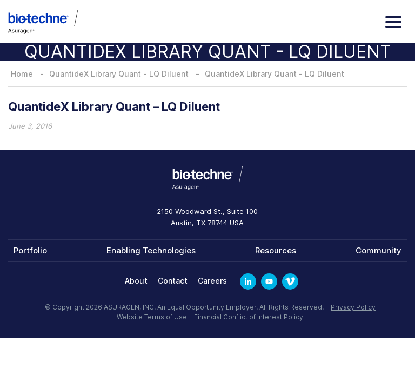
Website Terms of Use (152, 317)
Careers (212, 280)
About (136, 280)
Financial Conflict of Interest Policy (248, 317)
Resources (275, 250)
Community (378, 250)
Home (22, 73)
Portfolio (30, 250)
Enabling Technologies (151, 250)
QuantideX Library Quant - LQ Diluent (119, 73)
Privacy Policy (353, 307)
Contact (173, 280)
